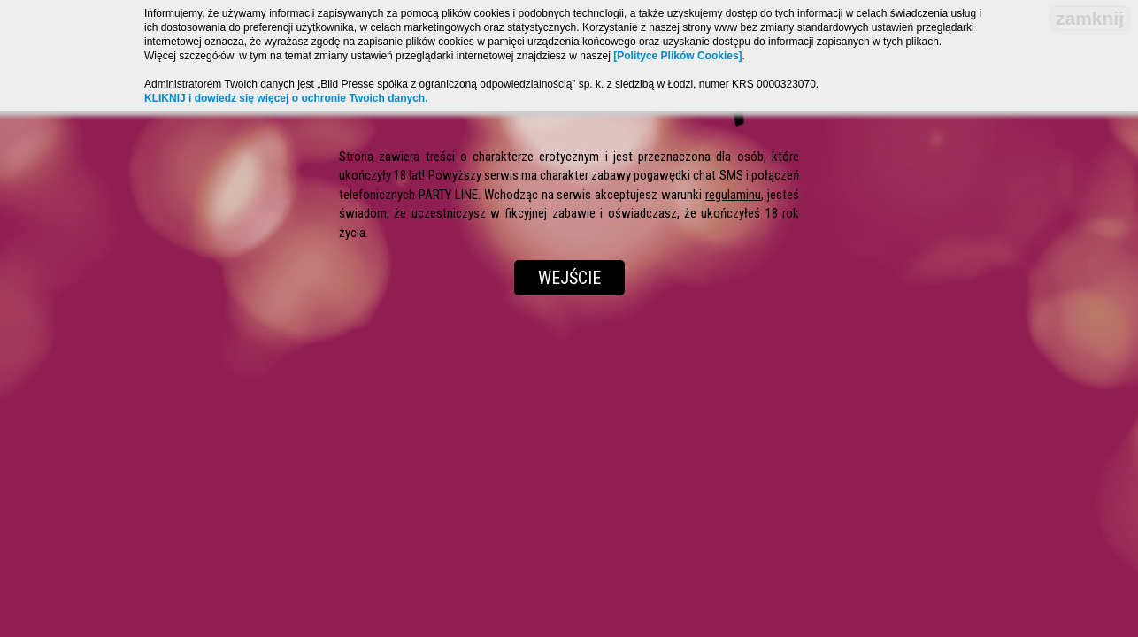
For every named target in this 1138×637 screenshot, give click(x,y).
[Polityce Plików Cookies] (677, 56)
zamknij (1090, 18)
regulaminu (733, 195)
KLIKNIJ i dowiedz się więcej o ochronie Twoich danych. (286, 98)
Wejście (569, 277)
